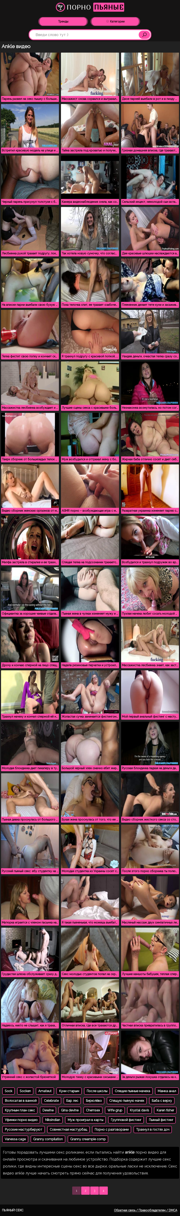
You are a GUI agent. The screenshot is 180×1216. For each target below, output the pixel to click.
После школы (97, 1091)
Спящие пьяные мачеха (132, 1091)
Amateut (45, 1091)
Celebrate (51, 1101)
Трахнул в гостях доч (152, 1129)
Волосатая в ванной (21, 1101)
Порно (90, 7)
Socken (25, 1091)
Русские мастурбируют (23, 1129)
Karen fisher (165, 1110)
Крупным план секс (20, 1110)
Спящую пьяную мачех (126, 1101)
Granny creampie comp (88, 1139)
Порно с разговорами (111, 1129)
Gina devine (70, 1110)
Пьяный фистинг (161, 1120)
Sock (8, 1091)
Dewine (48, 1110)
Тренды (63, 21)
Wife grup (114, 1110)
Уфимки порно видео (21, 1120)
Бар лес (72, 1101)
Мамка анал (167, 1091)
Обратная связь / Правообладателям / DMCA (145, 1210)
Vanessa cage (15, 1139)
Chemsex (93, 1110)
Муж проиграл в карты (85, 1120)
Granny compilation (48, 1139)
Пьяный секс (13, 1210)
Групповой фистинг (126, 1120)
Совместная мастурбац (68, 1129)
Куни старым (69, 1091)
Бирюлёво (94, 1101)
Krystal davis (139, 1110)
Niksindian (52, 1120)
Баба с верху (162, 1101)
